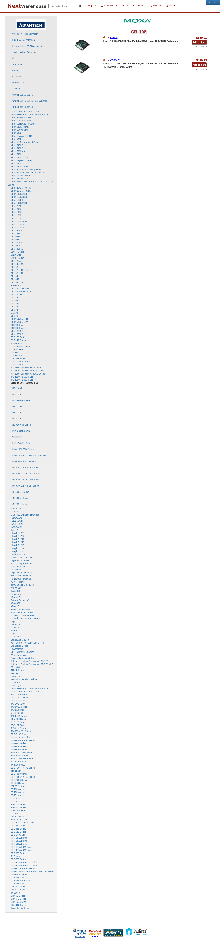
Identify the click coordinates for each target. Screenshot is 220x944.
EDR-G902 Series (19, 697)
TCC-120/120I (17, 364)
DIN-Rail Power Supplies (22, 652)
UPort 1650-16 (17, 227)
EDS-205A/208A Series (22, 752)
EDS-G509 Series (19, 835)
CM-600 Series (18, 816)
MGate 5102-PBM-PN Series (26, 473)
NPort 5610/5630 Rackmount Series (28, 172)
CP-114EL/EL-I (18, 230)
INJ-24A (14, 673)
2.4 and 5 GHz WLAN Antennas (27, 46)
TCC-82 (14, 352)
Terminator (17, 64)
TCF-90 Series (17, 349)
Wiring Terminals (18, 655)
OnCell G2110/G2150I (22, 107)
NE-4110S (17, 406)
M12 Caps (15, 682)
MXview (14, 813)
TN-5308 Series (18, 877)
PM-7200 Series (18, 786)
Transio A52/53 (18, 358)
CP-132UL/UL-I (18, 273)
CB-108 (14, 316)
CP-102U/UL (17, 261)
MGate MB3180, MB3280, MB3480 (29, 455)
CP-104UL (15, 276)
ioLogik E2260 (17, 533)
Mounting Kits (17, 685)
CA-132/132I (17, 294)
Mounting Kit (18, 82)
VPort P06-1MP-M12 (20, 609)
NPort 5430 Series (19, 148)
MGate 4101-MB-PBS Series (26, 467)
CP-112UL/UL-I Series (21, 270)
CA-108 (14, 313)
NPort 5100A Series (20, 127)
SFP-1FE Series (18, 899)
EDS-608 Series (18, 859)
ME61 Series (17, 713)
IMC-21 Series (17, 710)
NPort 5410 (16, 139)
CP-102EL (15, 236)
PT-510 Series (17, 798)
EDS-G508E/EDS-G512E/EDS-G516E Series (32, 871)
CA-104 (14, 300)
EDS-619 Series (18, 832)
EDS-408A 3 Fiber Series (22, 822)
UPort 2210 (16, 206)
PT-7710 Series (18, 795)
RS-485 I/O (16, 597)
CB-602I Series (19, 504)
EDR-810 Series (18, 701)
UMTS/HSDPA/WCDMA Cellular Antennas (31, 114)
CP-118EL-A (17, 233)
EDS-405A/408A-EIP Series (24, 862)
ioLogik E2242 (17, 539)
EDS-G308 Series (19, 734)
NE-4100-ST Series (21, 425)
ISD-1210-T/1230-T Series (23, 380)
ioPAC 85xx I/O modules (22, 585)
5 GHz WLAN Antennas (23, 40)
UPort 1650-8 (17, 200)
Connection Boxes (19, 646)
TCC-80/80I (16, 355)
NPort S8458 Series (20, 178)
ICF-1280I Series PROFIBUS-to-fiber (28, 374)
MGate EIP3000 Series (23, 449)
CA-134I (14, 297)
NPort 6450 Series (19, 322)
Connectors (16, 676)
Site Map (213, 2)
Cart (125, 5)
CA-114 (14, 303)
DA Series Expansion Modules (25, 515)
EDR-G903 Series (19, 694)
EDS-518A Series (19, 838)
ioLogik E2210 (17, 545)
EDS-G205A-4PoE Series (23, 758)
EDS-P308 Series (19, 749)
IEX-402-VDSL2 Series (21, 731)
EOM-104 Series (18, 810)
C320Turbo (16, 255)
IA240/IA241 (16, 508)
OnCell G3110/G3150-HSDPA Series (29, 101)
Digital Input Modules (21, 560)
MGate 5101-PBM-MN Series (26, 479)
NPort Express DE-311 (21, 136)
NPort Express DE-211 (21, 160)
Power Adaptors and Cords (23, 658)
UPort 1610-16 (17, 224)
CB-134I (14, 310)
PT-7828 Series (18, 789)
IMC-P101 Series (19, 716)
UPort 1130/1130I (19, 203)
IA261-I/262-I (17, 521)
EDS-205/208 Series (20, 755)
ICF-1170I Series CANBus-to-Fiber (27, 370)
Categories (89, 5)
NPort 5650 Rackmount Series (25, 142)
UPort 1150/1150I (19, 194)
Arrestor (16, 88)
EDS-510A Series (19, 841)
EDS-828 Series (18, 853)
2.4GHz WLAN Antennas (24, 52)
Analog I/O (16, 588)
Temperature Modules (21, 579)
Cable (15, 70)
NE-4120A (17, 419)
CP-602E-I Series (20, 492)
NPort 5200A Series (20, 151)
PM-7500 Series (18, 807)
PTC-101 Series (18, 725)
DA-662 (14, 511)
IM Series (15, 856)
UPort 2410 (16, 209)
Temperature (17, 594)
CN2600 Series (18, 328)
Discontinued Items (20, 908)
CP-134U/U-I (17, 282)
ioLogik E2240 (17, 542)
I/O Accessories (18, 582)
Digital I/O (15, 591)
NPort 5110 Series (19, 157)
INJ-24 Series (17, 670)
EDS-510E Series (19, 874)
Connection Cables (20, 640)
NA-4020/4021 (17, 569)
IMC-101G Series (19, 707)
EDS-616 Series (18, 829)
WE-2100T (17, 437)
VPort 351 (15, 603)
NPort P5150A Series (21, 175)
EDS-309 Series (18, 746)
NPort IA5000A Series (21, 121)
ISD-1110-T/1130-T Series (23, 377)
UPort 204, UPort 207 (21, 191)
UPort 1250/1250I (19, 197)
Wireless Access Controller (25, 34)
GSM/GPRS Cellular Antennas (25, 111)
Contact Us (139, 5)
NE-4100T (17, 388)
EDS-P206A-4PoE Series (23, 740)
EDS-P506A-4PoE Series (23, 777)
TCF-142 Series (18, 340)
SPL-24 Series (17, 667)
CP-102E (15, 239)
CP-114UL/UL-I (18, 264)
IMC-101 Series (18, 704)
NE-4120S (17, 394)
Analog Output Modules (22, 563)
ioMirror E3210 (18, 554)
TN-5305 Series (18, 883)
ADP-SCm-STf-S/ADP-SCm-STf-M (27, 643)
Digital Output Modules (21, 572)
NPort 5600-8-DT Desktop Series (26, 169)
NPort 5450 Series (19, 145)
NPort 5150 (16, 133)
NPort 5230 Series (19, 166)
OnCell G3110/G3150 (22, 95)
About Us (156, 5)
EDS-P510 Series (19, 774)
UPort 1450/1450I (19, 221)
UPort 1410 (16, 215)
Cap (14, 58)
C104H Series (17, 252)
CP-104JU (15, 279)
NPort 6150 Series (19, 319)
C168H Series (17, 258)
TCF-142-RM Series (20, 346)
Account (171, 5)
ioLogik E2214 (17, 551)
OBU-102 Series (18, 905)
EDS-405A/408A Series (22, 850)
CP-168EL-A (17, 249)
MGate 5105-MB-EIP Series (25, 486)
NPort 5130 (16, 154)
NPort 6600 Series (19, 334)
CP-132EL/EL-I (18, 242)
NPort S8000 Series (20, 130)
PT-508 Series (17, 801)
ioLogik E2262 (17, 536)
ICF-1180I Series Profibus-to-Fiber (27, 367)
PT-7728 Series (18, 792)
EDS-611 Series (18, 825)
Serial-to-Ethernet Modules (24, 383)
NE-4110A (17, 412)
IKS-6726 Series (18, 761)
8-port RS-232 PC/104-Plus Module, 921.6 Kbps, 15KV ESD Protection (140, 41)
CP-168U (15, 267)
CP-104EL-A (17, 245)
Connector (17, 76)
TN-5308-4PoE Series (21, 880)
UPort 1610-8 (17, 218)
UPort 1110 (16, 212)
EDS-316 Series (18, 743)
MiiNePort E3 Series (21, 431)
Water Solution (109, 5)
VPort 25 (15, 606)
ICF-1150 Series (18, 343)
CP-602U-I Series (20, 498)
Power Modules (18, 566)
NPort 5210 (16, 163)
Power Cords (17, 649)
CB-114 (14, 306)
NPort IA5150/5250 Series (23, 124)
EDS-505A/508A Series (22, 847)
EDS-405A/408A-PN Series (24, 865)
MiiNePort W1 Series (22, 443)
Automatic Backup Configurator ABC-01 (29, 661)
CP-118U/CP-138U (20, 288)
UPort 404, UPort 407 (21, 188)
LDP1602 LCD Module (21, 557)
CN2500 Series (18, 325)
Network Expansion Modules (24, 679)
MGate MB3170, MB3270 (24, 461)
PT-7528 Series (18, 804)
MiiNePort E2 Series (21, 400)
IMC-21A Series (18, 728)
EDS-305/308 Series (20, 737)
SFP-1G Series (18, 896)
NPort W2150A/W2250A (22, 117)
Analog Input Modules (21, 576)
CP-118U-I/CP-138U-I (21, 291)
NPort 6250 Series (19, 331)
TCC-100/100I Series (21, 361)
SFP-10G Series (18, 902)
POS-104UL (16, 285)
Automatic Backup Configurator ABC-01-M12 (32, 664)
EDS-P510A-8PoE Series (23, 868)
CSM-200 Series (18, 719)
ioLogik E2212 (17, 548)
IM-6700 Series (18, 765)
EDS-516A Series (19, 844)
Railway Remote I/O (20, 600)
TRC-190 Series (18, 337)
